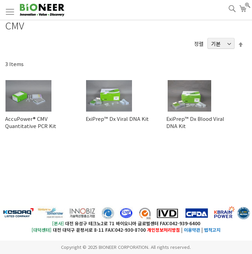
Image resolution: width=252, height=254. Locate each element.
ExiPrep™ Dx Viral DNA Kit (117, 118)
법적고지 (212, 230)
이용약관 (192, 230)
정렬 (199, 43)
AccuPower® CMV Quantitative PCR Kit (30, 122)
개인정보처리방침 (163, 230)
